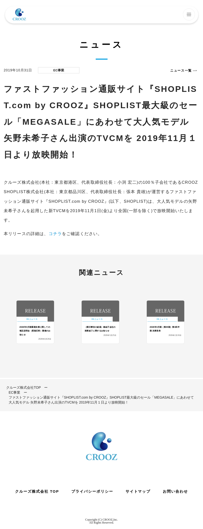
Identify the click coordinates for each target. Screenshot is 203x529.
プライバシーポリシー (92, 491)
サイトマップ (138, 491)
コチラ (55, 233)
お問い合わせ (175, 491)
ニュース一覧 (181, 70)
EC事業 (14, 392)
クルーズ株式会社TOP (23, 387)
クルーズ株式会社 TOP (37, 491)
